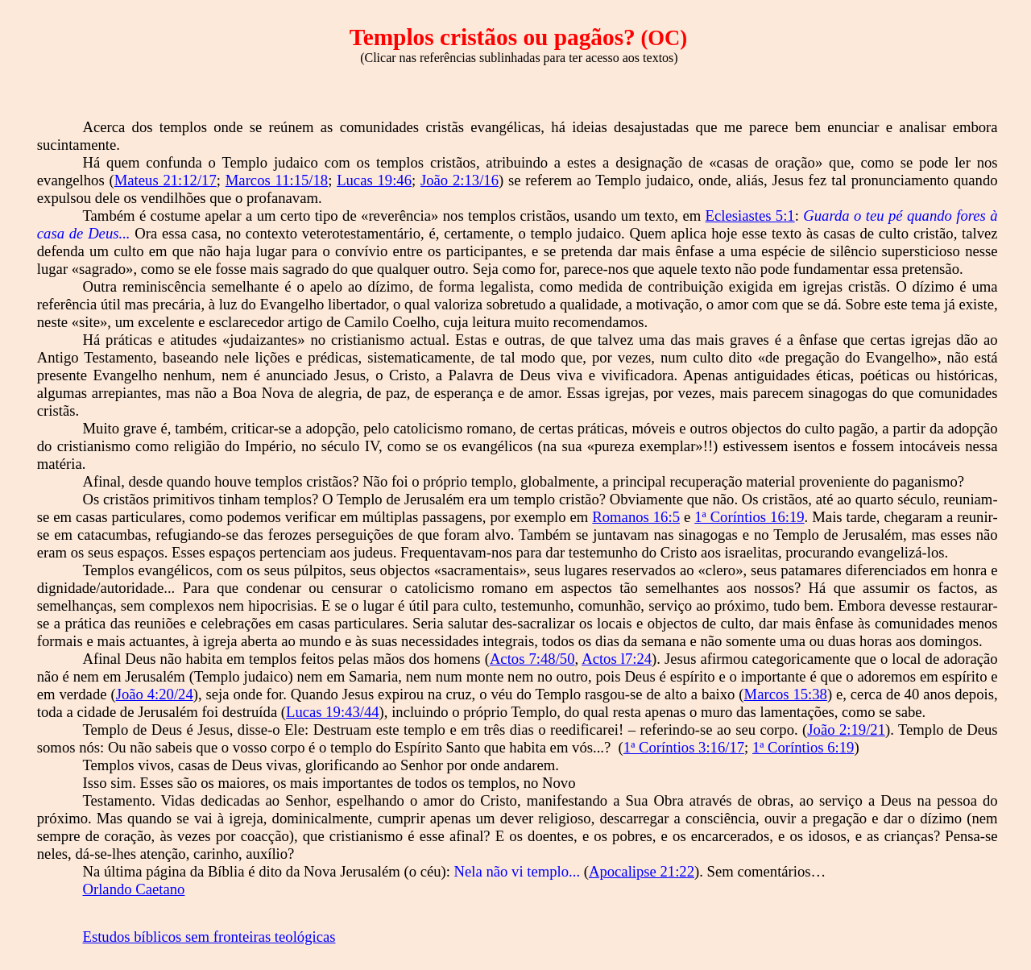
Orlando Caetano (134, 889)
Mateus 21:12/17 (165, 180)
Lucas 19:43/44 (332, 711)
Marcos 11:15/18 (277, 180)
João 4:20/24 (154, 694)
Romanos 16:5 (636, 516)
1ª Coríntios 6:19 (803, 747)
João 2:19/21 (846, 729)
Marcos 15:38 (785, 694)
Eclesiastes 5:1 (750, 215)
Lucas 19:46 (374, 180)
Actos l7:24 (617, 658)
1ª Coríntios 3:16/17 (683, 747)
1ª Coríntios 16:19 (749, 516)
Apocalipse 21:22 (641, 871)
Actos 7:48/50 (532, 658)
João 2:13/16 (459, 180)
